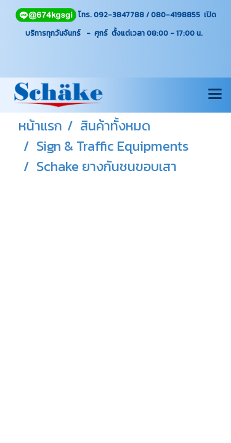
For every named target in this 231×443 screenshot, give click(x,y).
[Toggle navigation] (215, 94)
